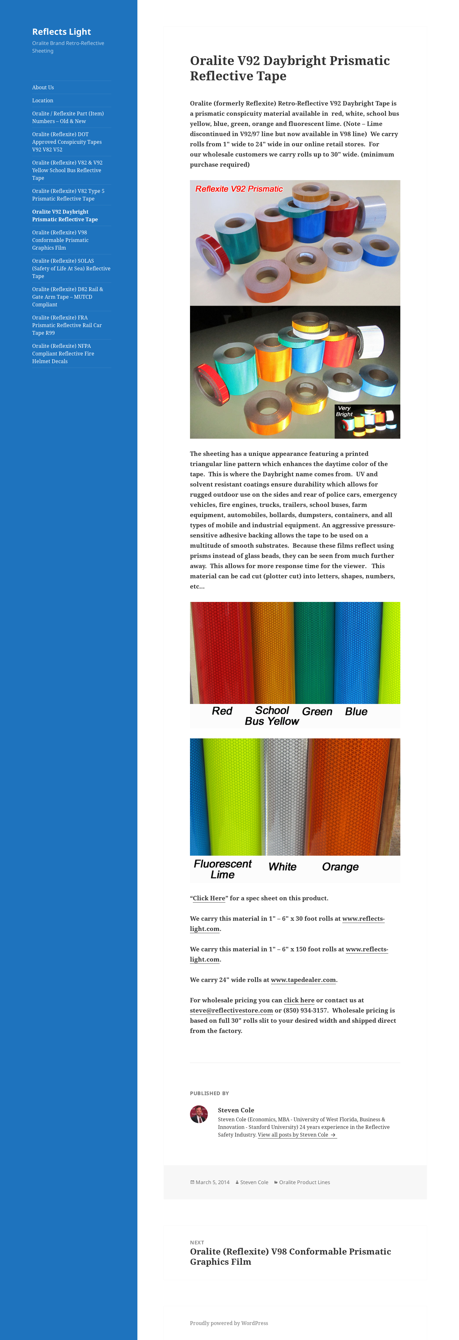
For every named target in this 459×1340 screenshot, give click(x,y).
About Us (43, 87)
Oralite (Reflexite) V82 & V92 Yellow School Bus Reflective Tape (67, 170)
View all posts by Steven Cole (294, 1134)
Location (42, 100)
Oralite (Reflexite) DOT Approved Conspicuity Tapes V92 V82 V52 (67, 142)
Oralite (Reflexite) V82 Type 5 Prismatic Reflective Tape (68, 194)
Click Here (209, 898)
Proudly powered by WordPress (229, 1323)
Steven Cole (254, 1182)
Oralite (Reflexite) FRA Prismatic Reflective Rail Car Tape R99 (67, 325)
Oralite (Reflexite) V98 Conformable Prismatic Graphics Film (60, 240)
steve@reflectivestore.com (231, 1010)
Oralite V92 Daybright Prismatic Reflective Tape (65, 215)
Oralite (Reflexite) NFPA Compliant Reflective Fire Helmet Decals (63, 353)
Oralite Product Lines (304, 1182)
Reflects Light (61, 31)
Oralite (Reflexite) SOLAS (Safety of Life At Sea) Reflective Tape (71, 268)
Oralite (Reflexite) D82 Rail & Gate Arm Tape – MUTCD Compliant (67, 297)
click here (299, 1000)
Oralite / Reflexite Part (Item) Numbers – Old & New (68, 117)
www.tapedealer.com (303, 980)
